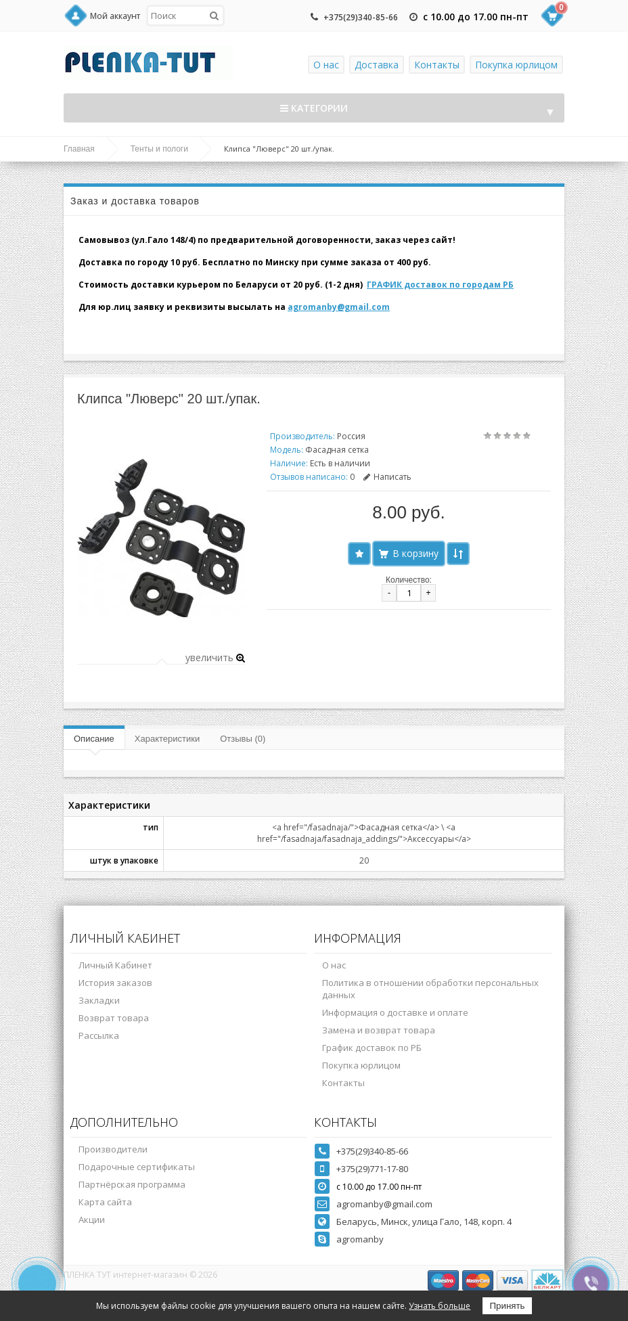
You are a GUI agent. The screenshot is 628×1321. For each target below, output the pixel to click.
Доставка (377, 64)
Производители (113, 1149)
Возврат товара (113, 1018)
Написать (387, 477)
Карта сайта (105, 1202)
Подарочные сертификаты (136, 1167)
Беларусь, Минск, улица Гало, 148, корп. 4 (424, 1221)
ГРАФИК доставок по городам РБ (440, 284)
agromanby (360, 1239)
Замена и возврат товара (378, 1030)
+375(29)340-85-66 (360, 17)
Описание (94, 739)
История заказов (115, 983)
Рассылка (98, 1035)
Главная (79, 149)
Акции (91, 1219)
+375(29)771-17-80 (372, 1169)
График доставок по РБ (372, 1048)
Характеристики (167, 739)
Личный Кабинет (115, 965)
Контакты (436, 64)
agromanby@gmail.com (339, 307)
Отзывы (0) (242, 739)
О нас (326, 64)
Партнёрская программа (131, 1184)
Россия (351, 436)
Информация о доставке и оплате (395, 1012)
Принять (506, 1306)
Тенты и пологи (159, 149)
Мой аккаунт (115, 16)
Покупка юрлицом (516, 64)
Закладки (99, 1000)
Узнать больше (439, 1306)
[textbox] (185, 15)
